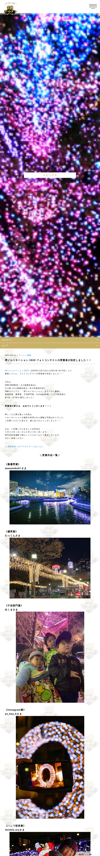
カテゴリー (7, 340)
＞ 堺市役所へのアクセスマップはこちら (24, 446)
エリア (5, 346)
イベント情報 (25, 355)
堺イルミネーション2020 (17, 371)
